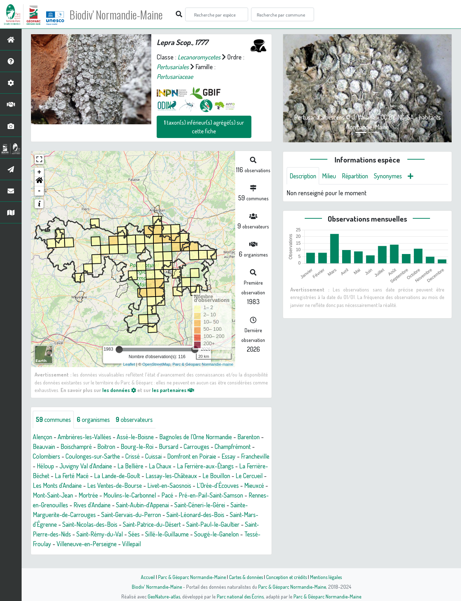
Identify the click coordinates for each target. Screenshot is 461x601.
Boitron (138, 446)
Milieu (331, 176)
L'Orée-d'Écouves (92, 495)
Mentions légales (328, 577)
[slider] (119, 349)
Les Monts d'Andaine (156, 485)
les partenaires (173, 390)
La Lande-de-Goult (207, 476)
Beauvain (73, 446)
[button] (39, 181)
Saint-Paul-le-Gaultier (143, 534)
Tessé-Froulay (193, 544)
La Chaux (238, 466)
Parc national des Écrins (240, 596)
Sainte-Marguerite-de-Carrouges (196, 514)
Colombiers (92, 456)
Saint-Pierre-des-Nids (204, 534)
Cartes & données (245, 577)
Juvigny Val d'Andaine (162, 466)
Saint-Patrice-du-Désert (80, 534)
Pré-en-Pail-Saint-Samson (116, 505)
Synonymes (393, 176)
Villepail (74, 553)
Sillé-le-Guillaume (94, 544)
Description (304, 176)
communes (54, 419)
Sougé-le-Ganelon (146, 544)
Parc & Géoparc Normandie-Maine (189, 577)
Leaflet (129, 364)
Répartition (358, 176)
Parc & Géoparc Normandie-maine (203, 364)
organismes (96, 419)
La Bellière (208, 466)
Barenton (45, 446)
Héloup (120, 466)
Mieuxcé (130, 495)
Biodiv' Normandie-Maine (118, 14)
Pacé (70, 505)
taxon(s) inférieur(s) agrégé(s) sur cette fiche (204, 127)
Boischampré (107, 446)
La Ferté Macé (160, 476)
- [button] (39, 191)
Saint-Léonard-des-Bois (116, 524)
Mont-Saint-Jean (167, 495)
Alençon (43, 437)
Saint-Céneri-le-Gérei (121, 514)
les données (119, 390)
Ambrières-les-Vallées (87, 437)
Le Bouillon (76, 485)
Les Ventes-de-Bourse (216, 485)
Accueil (144, 577)
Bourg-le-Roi (170, 446)
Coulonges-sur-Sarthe (140, 456)
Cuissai (205, 456)
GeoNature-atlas (162, 596)
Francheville (91, 466)
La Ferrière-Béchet (114, 476)
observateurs (139, 419)
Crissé (183, 456)
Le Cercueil (110, 485)
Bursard (202, 446)
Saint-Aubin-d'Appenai (61, 514)
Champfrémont (52, 456)
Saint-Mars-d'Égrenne (179, 524)
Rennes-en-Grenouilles (185, 505)
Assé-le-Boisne (141, 437)
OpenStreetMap (156, 364)
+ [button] (39, 172)
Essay (62, 466)
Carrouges (231, 446)
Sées (60, 544)
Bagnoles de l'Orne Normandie (204, 437)
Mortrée (204, 495)
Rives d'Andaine (240, 505)
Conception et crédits (287, 577)
